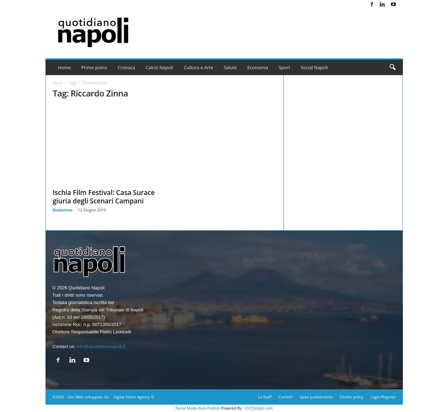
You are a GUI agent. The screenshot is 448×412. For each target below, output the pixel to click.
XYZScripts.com (259, 408)
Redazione (63, 209)
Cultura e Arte (198, 67)
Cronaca (126, 67)
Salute (230, 67)
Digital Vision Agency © (133, 396)
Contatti (286, 396)
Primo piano (94, 67)
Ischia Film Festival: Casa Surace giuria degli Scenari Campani (104, 196)
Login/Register (383, 396)
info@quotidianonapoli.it (101, 346)
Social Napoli (314, 67)
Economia (257, 67)
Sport (284, 67)
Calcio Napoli (159, 67)
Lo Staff (265, 396)
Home (64, 67)
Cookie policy (351, 396)
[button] (392, 67)
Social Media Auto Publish (197, 408)
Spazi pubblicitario (316, 396)
